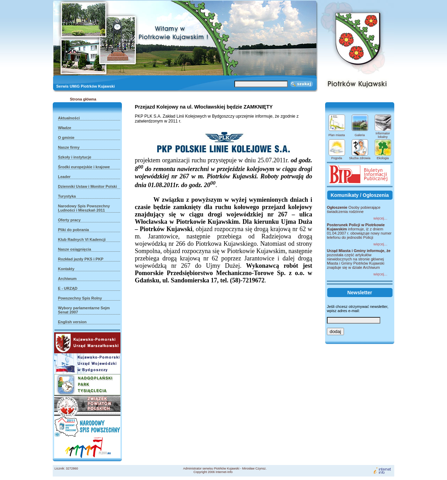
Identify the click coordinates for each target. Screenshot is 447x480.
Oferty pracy (69, 220)
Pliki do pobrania (73, 230)
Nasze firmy (69, 147)
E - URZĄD (68, 288)
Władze (64, 128)
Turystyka (67, 196)
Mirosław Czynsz (254, 468)
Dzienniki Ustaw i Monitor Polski (87, 186)
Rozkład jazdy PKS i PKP (80, 259)
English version (72, 322)
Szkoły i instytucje (74, 157)
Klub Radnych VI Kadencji (81, 239)
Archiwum (67, 278)
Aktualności (69, 118)
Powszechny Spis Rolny (80, 298)
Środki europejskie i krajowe (84, 167)
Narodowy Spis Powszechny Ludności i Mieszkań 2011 (84, 208)
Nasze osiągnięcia (74, 249)
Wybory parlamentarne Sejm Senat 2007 (84, 310)
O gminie (66, 137)
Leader (64, 177)
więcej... (380, 218)
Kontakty (66, 269)
